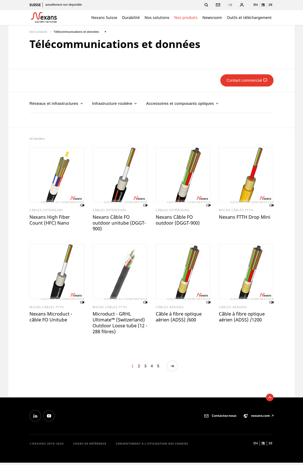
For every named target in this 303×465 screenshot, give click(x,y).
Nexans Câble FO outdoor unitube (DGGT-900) (112, 223)
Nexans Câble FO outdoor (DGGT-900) (179, 220)
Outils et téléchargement (249, 17)
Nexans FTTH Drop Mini (245, 217)
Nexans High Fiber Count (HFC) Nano (50, 220)
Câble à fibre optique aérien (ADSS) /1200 (242, 318)
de (270, 5)
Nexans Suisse (104, 17)
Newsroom (212, 17)
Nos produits (186, 17)
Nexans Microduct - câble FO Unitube (51, 318)
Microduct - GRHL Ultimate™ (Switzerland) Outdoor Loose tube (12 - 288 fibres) (120, 324)
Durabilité (131, 17)
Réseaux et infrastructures (56, 103)
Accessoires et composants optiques (182, 103)
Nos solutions (157, 17)
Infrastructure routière (115, 103)
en (256, 5)
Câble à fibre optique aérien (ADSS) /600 (179, 318)
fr (263, 5)
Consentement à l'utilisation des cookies (152, 446)
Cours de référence (89, 446)
